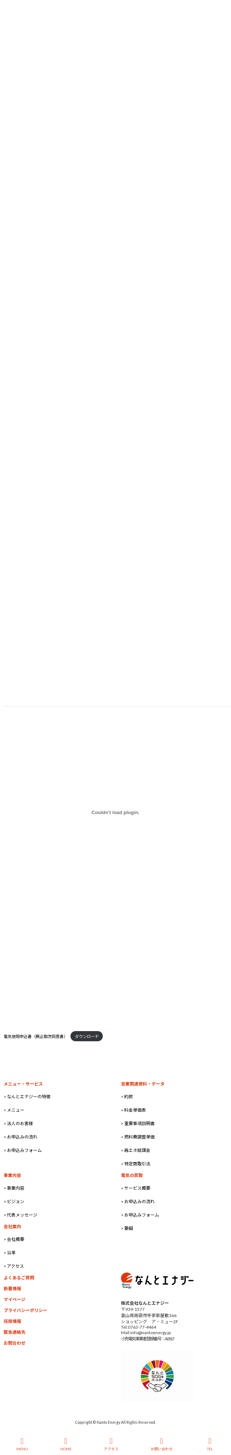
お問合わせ (14, 1343)
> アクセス (14, 1266)
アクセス (111, 1444)
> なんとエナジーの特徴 (27, 1096)
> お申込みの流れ (20, 1137)
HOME (66, 1444)
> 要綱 (127, 1228)
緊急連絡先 (14, 1332)
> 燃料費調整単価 (138, 1137)
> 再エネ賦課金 (135, 1150)
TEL (210, 1444)
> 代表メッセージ (20, 1215)
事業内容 (12, 1175)
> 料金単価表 (133, 1110)
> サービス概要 (135, 1188)
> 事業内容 (14, 1188)
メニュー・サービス (23, 1084)
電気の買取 (132, 1175)
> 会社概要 (14, 1239)
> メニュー (14, 1110)
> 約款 (127, 1096)
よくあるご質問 (19, 1277)
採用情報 (12, 1321)
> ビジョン (14, 1201)
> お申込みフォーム (23, 1150)
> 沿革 (10, 1252)
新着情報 (12, 1288)
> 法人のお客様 (18, 1123)
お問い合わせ (162, 1444)
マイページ (14, 1299)
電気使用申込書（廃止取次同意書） (36, 1036)
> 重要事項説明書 (138, 1123)
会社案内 (12, 1226)
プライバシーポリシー (25, 1310)
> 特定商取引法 (135, 1163)
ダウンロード (87, 1036)
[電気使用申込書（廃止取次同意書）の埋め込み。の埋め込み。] (115, 812)
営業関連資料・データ (143, 1084)
